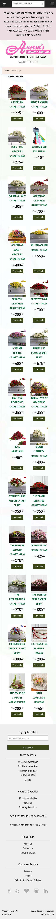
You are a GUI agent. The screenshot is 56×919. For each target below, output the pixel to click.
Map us (28, 779)
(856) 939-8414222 (28, 62)
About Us (28, 843)
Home (6, 70)
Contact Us (28, 848)
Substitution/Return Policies (28, 880)
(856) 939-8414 (28, 775)
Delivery (28, 871)
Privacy (28, 875)
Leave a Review (28, 852)
